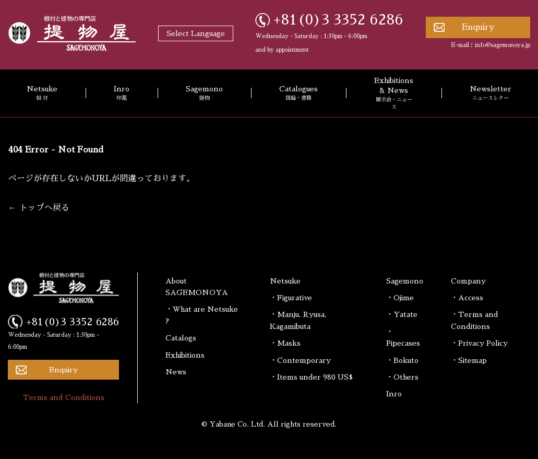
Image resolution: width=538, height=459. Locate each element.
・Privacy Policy (479, 343)
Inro (121, 93)
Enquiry (478, 27)
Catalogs (180, 338)
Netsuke (285, 281)
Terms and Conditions (63, 397)
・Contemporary (300, 360)
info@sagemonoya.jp (502, 45)
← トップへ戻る (38, 208)
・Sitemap (469, 360)
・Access (467, 297)
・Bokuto (402, 360)
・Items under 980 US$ (311, 377)
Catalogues (298, 93)
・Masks (285, 343)
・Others (402, 377)
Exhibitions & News (393, 94)
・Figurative (291, 297)
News (175, 371)
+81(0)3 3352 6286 (338, 20)
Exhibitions (185, 355)
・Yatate (401, 314)
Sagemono (204, 93)
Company (468, 281)
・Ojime (400, 297)
